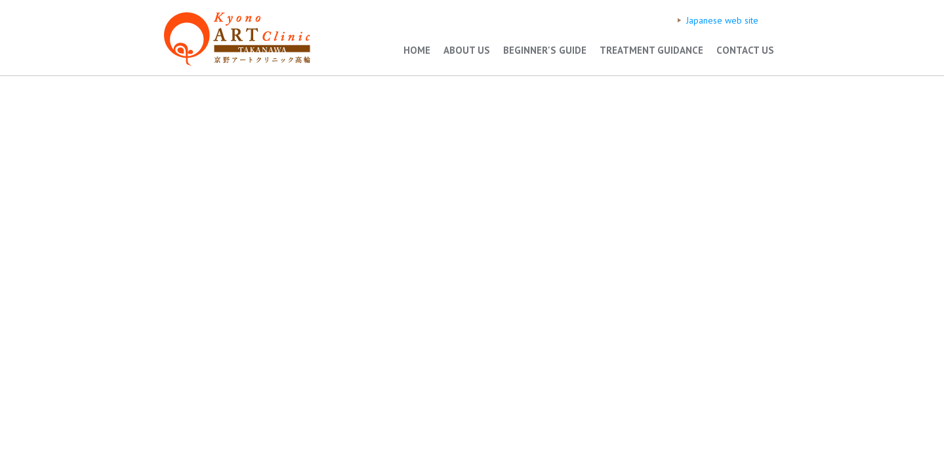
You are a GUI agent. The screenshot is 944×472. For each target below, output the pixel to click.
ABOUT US (466, 50)
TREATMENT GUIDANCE (651, 50)
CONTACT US (745, 50)
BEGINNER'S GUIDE (544, 50)
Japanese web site (722, 20)
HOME (416, 50)
